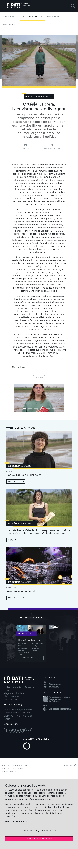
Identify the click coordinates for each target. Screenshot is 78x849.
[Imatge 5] (53, 408)
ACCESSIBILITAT (10, 771)
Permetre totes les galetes (39, 839)
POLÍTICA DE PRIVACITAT (14, 765)
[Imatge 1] (30, 408)
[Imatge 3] (42, 408)
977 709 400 (11, 696)
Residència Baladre (32, 17)
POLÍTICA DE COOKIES (13, 768)
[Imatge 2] (36, 408)
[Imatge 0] (24, 408)
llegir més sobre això (16, 821)
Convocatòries (10, 17)
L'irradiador (53, 17)
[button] (72, 6)
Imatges (39, 377)
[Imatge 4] (48, 408)
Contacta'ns (9, 25)
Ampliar (16, 481)
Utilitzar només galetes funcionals (39, 830)
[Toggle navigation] (36, 6)
